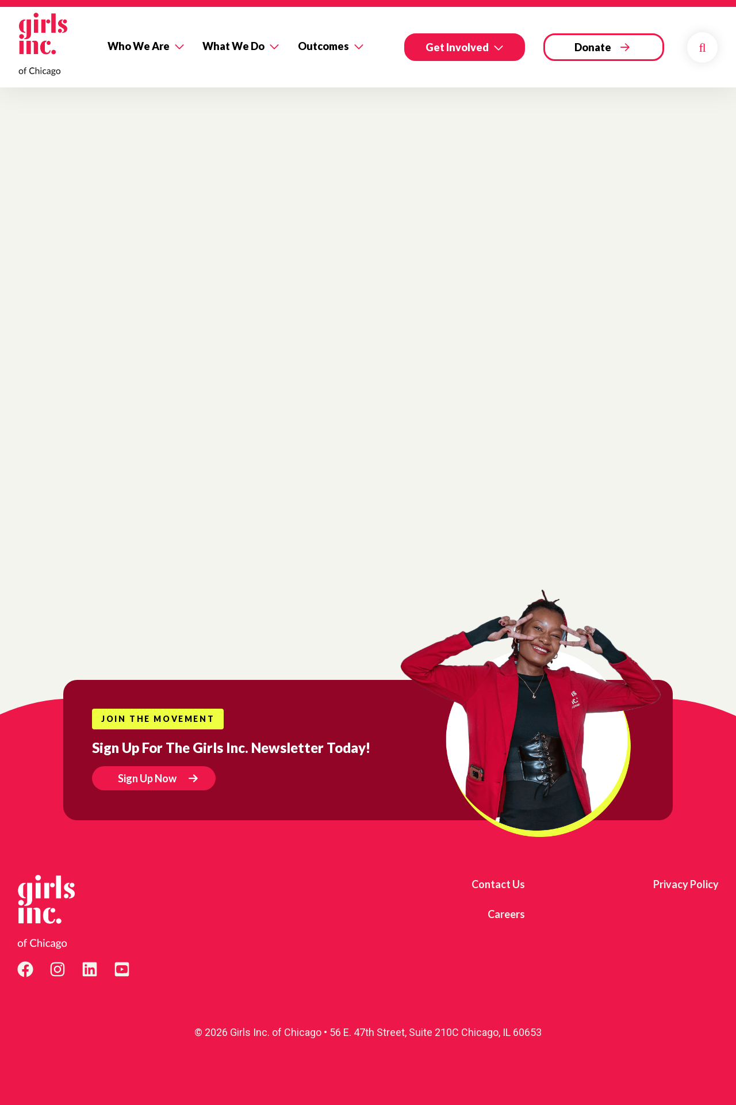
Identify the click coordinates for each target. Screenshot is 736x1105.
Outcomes (323, 46)
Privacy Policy (686, 884)
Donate (592, 47)
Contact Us (498, 884)
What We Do (233, 46)
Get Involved (457, 47)
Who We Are (139, 46)
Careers (506, 914)
